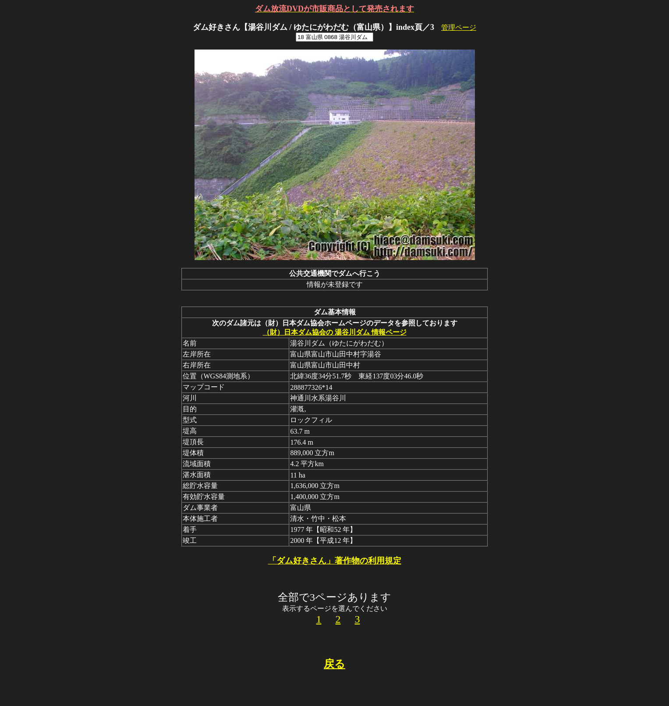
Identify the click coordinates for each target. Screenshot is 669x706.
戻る (334, 664)
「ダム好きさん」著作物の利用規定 (334, 560)
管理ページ (458, 27)
